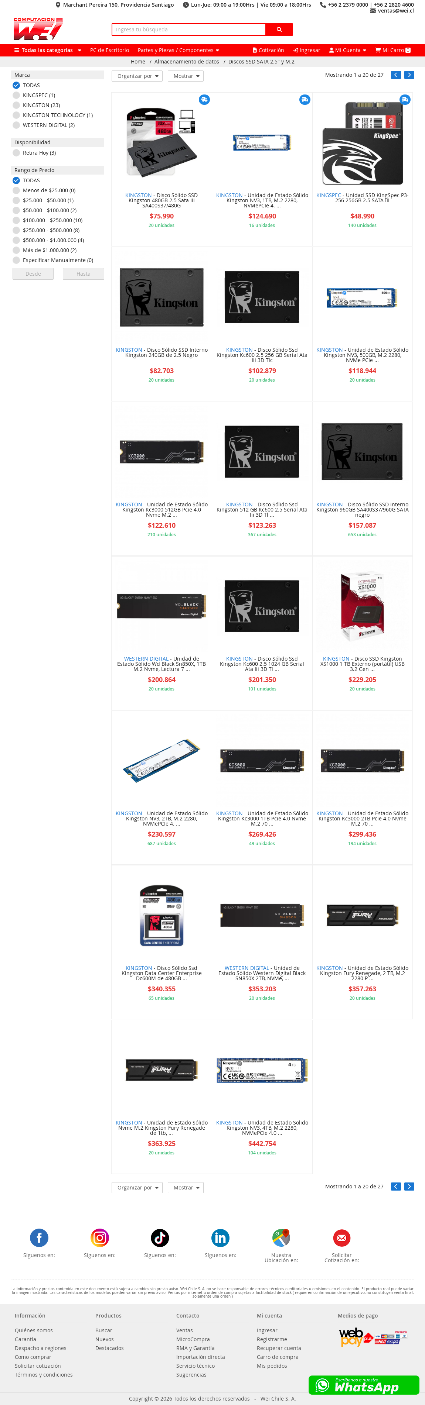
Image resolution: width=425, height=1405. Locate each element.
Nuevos (104, 1339)
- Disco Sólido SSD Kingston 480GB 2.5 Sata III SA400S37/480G (161, 201)
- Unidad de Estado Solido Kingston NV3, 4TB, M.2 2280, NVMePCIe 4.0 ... (262, 1128)
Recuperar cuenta (279, 1348)
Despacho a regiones (41, 1348)
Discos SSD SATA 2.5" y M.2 (261, 61)
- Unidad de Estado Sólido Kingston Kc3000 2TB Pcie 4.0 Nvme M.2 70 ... (362, 819)
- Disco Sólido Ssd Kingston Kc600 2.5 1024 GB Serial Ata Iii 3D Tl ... (262, 664)
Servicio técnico (195, 1365)
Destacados (109, 1348)
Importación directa (200, 1357)
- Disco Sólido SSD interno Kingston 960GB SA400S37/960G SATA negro (362, 510)
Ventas (184, 1330)
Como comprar (33, 1357)
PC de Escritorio (109, 50)
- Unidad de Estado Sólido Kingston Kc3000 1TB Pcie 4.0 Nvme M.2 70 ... (262, 819)
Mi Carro (393, 50)
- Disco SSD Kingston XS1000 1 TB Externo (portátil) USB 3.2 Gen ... (362, 664)
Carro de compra (278, 1357)
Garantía (25, 1339)
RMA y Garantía (195, 1348)
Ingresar (306, 50)
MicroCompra (193, 1339)
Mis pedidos (272, 1365)
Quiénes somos (34, 1330)
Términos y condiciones (44, 1374)
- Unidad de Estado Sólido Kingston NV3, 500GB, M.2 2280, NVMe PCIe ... (362, 355)
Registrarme (272, 1339)
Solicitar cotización (38, 1365)
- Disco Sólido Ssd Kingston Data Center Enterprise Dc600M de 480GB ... (162, 973)
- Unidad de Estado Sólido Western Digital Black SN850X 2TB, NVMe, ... (262, 973)
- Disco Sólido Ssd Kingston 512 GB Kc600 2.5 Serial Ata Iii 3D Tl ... (262, 510)
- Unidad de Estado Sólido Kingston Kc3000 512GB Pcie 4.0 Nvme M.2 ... (162, 510)
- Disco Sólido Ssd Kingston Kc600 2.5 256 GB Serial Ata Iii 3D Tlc (262, 355)
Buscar (103, 1330)
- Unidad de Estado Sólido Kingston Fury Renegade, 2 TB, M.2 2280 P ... (362, 973)
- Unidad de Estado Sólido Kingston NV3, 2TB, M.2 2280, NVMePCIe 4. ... (162, 819)
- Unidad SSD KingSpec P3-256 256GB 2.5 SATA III (362, 198)
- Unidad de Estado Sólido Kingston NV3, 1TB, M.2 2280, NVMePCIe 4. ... (262, 201)
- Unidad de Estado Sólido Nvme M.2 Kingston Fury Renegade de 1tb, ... (162, 1128)
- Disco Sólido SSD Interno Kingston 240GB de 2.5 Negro (162, 352)
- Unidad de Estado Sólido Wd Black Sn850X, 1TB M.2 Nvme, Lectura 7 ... (161, 664)
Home (138, 61)
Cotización (268, 50)
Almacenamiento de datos (186, 61)
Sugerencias (191, 1374)
